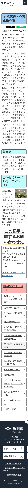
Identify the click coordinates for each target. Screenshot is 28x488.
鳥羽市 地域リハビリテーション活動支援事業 (13, 299)
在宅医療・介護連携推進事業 (13, 354)
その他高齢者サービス (13, 402)
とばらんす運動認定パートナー (13, 314)
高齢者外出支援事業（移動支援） (13, 362)
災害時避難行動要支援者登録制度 (13, 337)
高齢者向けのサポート (13, 288)
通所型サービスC (12, 321)
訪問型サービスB (11, 308)
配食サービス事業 (12, 369)
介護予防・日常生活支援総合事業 (13, 328)
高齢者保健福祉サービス (13, 393)
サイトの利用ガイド (13, 464)
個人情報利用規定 (14, 475)
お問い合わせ (10, 449)
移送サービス (10, 409)
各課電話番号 (10, 456)
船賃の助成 (9, 375)
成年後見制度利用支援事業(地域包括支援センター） (13, 383)
